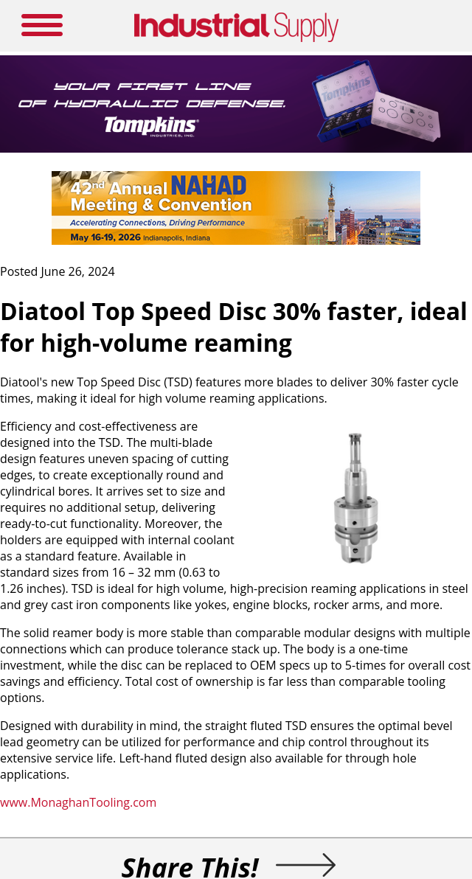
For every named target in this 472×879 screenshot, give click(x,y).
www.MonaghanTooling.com (78, 802)
